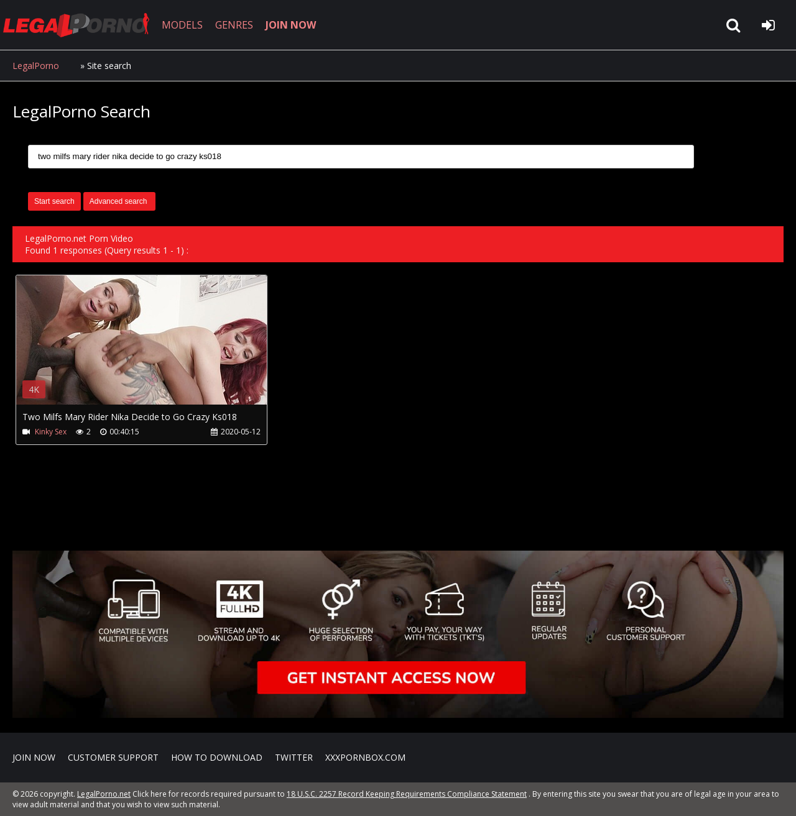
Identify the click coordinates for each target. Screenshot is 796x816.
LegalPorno (35, 65)
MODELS (182, 25)
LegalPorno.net (81, 25)
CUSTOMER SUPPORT (113, 757)
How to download (216, 757)
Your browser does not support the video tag (146, 348)
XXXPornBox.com (365, 757)
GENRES (234, 25)
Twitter (294, 757)
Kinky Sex (51, 431)
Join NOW (33, 757)
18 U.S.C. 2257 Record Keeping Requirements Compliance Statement (407, 794)
